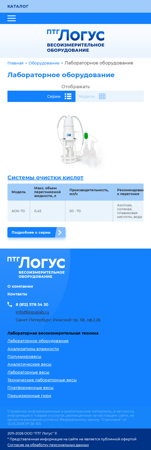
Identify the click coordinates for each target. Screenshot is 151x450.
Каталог (17, 6)
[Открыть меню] (11, 18)
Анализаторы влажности (33, 348)
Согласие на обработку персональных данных (48, 445)
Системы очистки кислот (45, 177)
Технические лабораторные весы (42, 380)
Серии (59, 96)
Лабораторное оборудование (38, 340)
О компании (20, 286)
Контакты (17, 294)
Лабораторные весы (28, 372)
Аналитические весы (29, 364)
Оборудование (44, 63)
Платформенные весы (30, 387)
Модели (92, 96)
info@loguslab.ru (32, 312)
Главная (15, 63)
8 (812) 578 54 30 (32, 304)
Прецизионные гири (29, 395)
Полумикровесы (24, 356)
